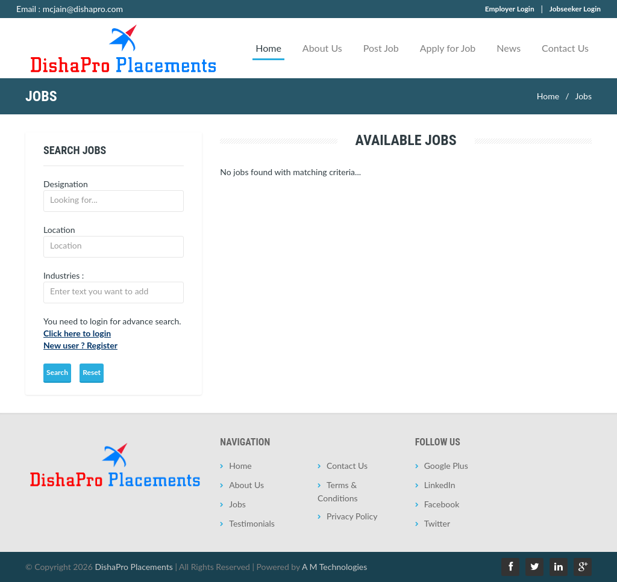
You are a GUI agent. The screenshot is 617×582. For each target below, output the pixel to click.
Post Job (381, 48)
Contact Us (565, 48)
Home (268, 48)
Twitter (437, 523)
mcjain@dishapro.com (83, 9)
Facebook (442, 504)
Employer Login (509, 8)
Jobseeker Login (575, 8)
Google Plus (446, 465)
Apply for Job (448, 48)
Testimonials (252, 523)
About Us (322, 48)
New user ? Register (80, 345)
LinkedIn (440, 485)
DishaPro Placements (133, 567)
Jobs (583, 96)
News (508, 48)
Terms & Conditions (338, 491)
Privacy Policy (352, 516)
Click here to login (77, 333)
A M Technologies (334, 567)
